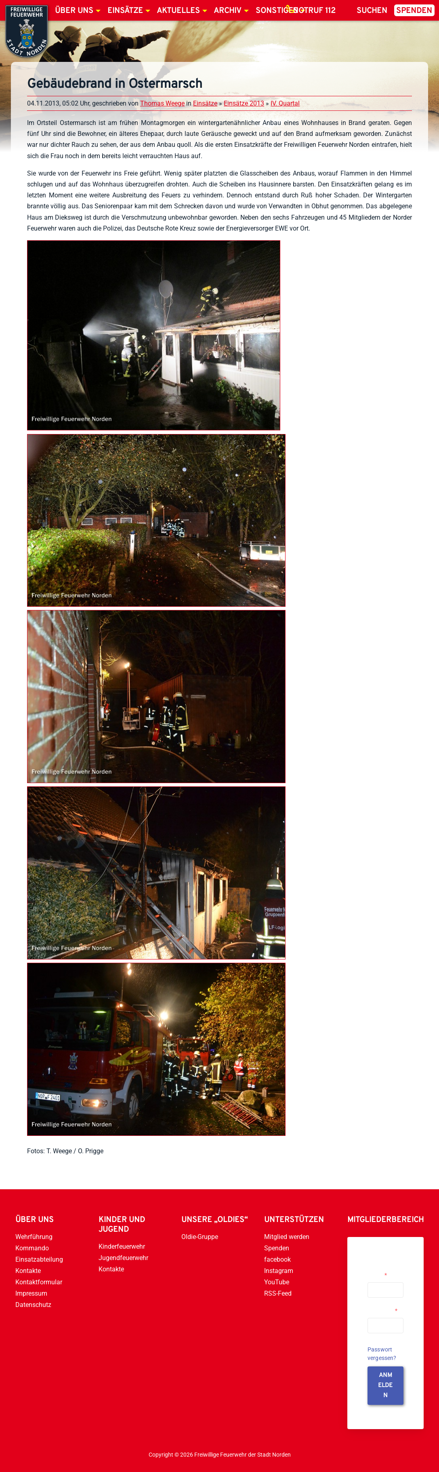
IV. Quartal (285, 103)
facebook (277, 1259)
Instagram (278, 1271)
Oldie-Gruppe (199, 1237)
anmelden (385, 1386)
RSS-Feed (278, 1293)
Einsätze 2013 (244, 103)
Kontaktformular (38, 1282)
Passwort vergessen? (382, 1353)
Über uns (74, 11)
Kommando (32, 1248)
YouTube (276, 1282)
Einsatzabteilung (39, 1259)
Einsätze (125, 11)
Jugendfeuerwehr (123, 1258)
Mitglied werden (286, 1237)
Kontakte (28, 1271)
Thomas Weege (162, 103)
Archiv (228, 11)
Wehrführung (34, 1237)
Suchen (372, 11)
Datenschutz (33, 1305)
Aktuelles (178, 11)
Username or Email (383, 1271)
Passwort (382, 1310)
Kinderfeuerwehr (122, 1246)
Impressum (31, 1293)
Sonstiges (277, 11)
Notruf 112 (314, 11)
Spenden (414, 11)
